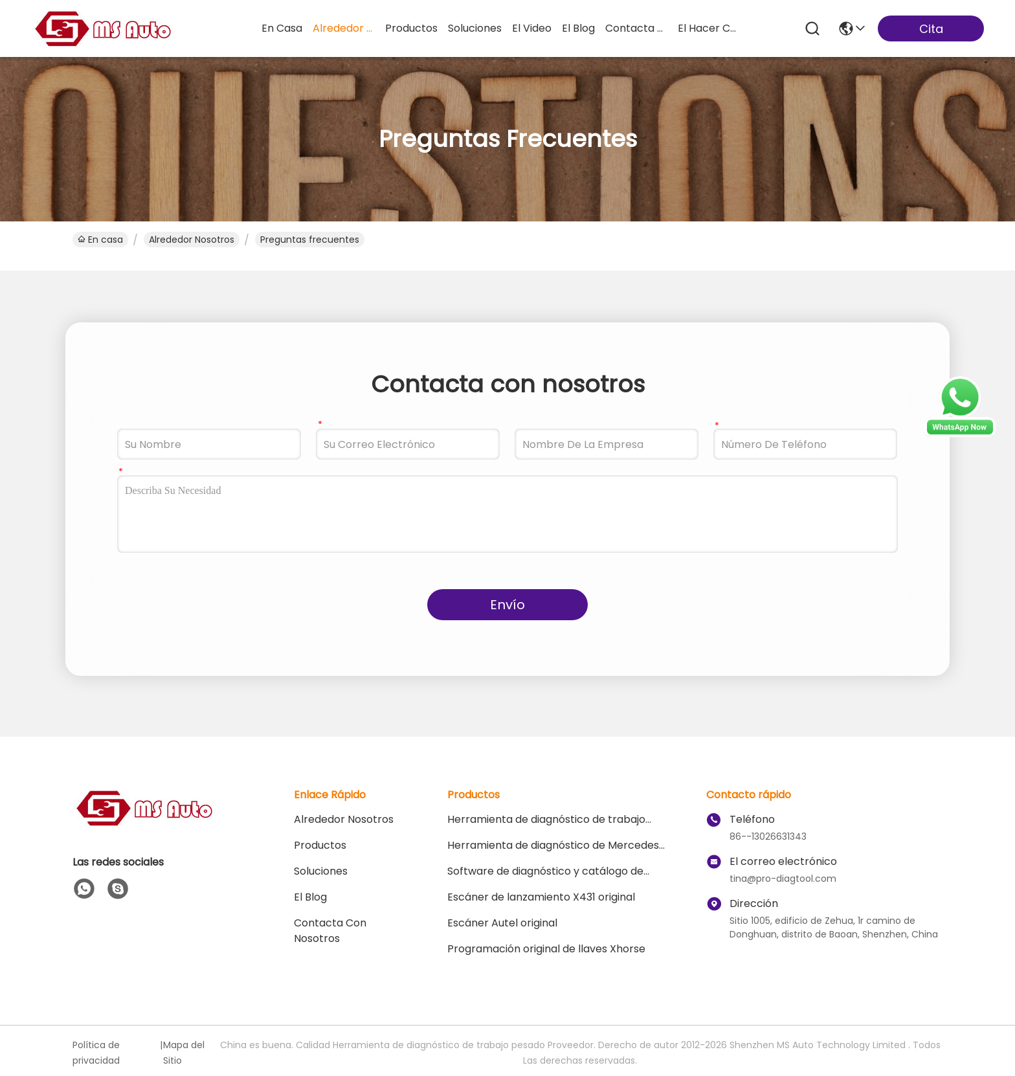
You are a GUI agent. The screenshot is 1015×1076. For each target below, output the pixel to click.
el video (532, 28)
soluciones (475, 28)
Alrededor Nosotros (191, 239)
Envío (507, 605)
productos (411, 28)
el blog (578, 28)
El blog (310, 897)
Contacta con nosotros (330, 930)
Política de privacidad (96, 1052)
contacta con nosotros (636, 28)
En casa (282, 28)
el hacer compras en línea (709, 28)
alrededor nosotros (344, 28)
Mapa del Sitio (184, 1052)
